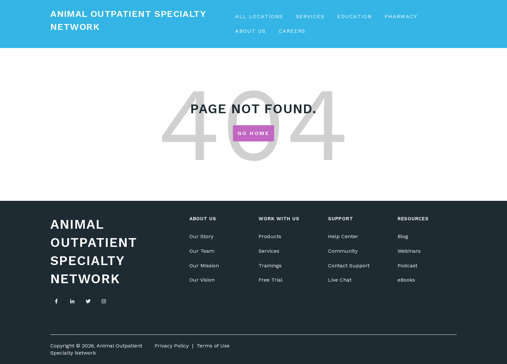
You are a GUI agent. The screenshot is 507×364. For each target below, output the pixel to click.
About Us (250, 31)
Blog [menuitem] (403, 236)
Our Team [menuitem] (201, 251)
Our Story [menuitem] (201, 236)
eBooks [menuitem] (406, 280)
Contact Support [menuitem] (349, 265)
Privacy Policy (172, 346)
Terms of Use (213, 346)
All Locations (259, 16)
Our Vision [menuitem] (202, 280)
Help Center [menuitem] (343, 236)
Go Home (253, 133)
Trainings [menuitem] (270, 265)
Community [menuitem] (343, 251)
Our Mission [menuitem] (204, 265)
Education (354, 16)
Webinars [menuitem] (409, 251)
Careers (292, 31)
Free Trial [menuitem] (271, 280)
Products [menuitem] (270, 236)
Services (310, 16)
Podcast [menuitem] (407, 265)
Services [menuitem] (269, 251)
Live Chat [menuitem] (339, 280)
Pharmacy (401, 16)
